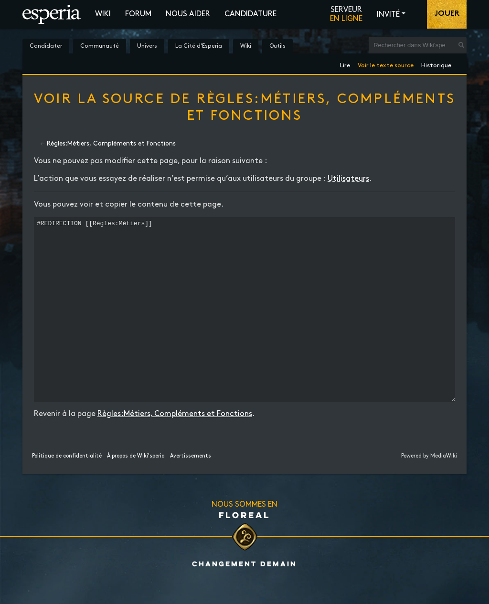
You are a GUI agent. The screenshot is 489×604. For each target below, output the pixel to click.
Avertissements (190, 491)
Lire (345, 63)
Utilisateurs (348, 178)
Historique (436, 63)
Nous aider (188, 14)
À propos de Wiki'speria (136, 491)
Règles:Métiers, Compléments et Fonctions (111, 143)
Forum (138, 14)
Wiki (103, 14)
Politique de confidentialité (67, 491)
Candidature (250, 14)
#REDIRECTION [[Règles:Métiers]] (244, 327)
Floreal (244, 550)
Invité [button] (388, 14)
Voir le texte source (386, 63)
